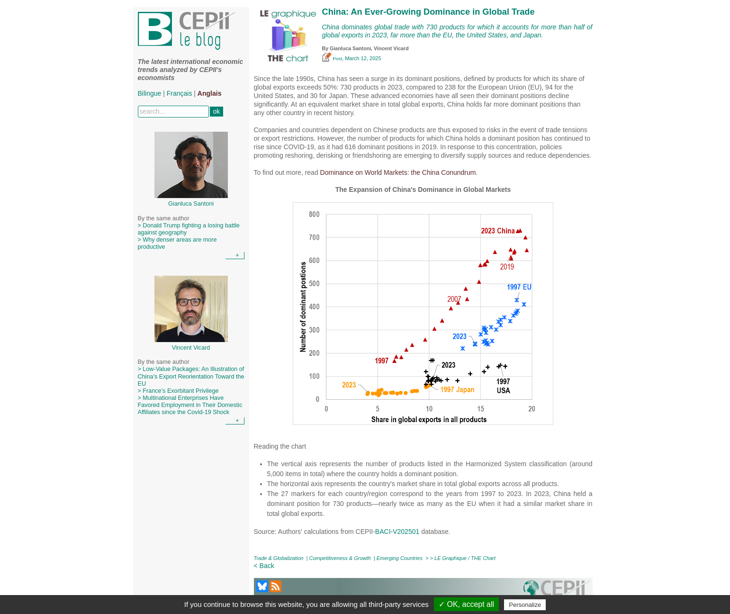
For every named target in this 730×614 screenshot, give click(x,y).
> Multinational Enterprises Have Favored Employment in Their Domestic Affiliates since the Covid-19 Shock (190, 405)
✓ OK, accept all (466, 604)
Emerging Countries (400, 558)
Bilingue (150, 93)
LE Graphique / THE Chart (465, 558)
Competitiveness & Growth (340, 558)
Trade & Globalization (279, 558)
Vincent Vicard (391, 48)
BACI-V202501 (397, 531)
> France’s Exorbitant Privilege (178, 391)
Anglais (210, 93)
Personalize (525, 604)
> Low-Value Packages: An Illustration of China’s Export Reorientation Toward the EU (191, 376)
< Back (264, 565)
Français (179, 93)
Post (332, 58)
